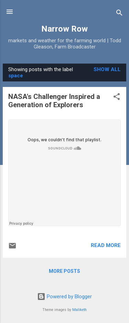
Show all (107, 69)
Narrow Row (64, 29)
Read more (106, 245)
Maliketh (79, 310)
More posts (64, 271)
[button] (116, 97)
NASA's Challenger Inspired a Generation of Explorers (54, 100)
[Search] (119, 13)
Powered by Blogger (64, 296)
